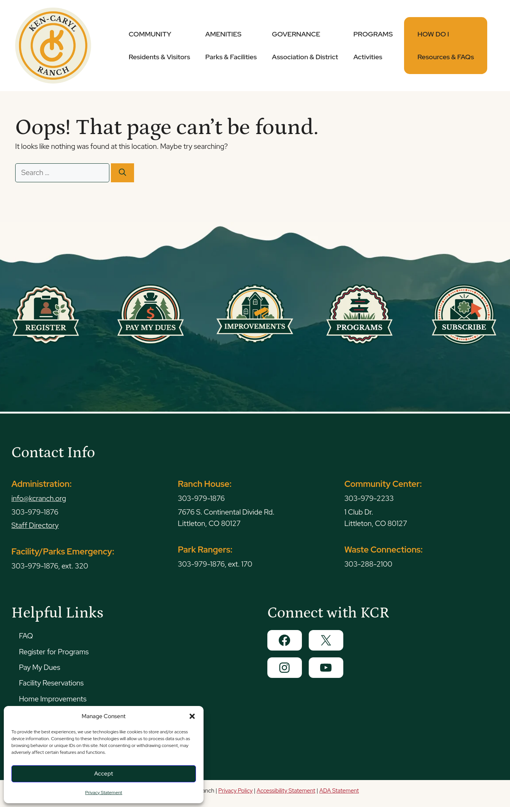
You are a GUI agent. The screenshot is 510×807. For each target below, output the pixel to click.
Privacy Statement (103, 793)
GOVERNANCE (305, 45)
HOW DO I (445, 45)
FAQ (26, 636)
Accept (103, 773)
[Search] (122, 173)
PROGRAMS (373, 45)
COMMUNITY (159, 45)
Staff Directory (35, 525)
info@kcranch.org (38, 498)
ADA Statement (339, 790)
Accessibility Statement (286, 790)
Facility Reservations (51, 683)
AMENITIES (231, 45)
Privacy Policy (235, 790)
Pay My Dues (39, 667)
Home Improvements (53, 699)
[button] (192, 716)
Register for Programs (53, 652)
